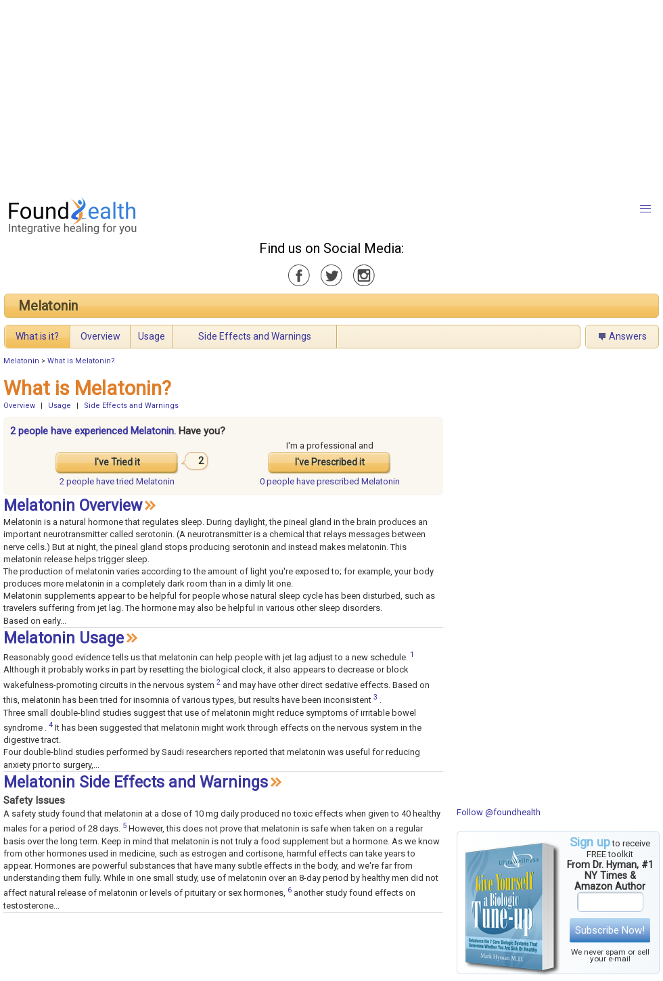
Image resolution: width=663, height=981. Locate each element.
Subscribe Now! (610, 930)
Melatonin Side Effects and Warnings (135, 782)
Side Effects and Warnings (254, 336)
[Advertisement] (316, 94)
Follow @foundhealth (499, 812)
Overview (100, 336)
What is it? (37, 336)
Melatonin (48, 306)
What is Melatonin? (81, 361)
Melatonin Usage (63, 638)
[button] (645, 209)
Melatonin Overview (72, 506)
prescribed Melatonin (330, 481)
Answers (628, 336)
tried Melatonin (117, 481)
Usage (151, 336)
